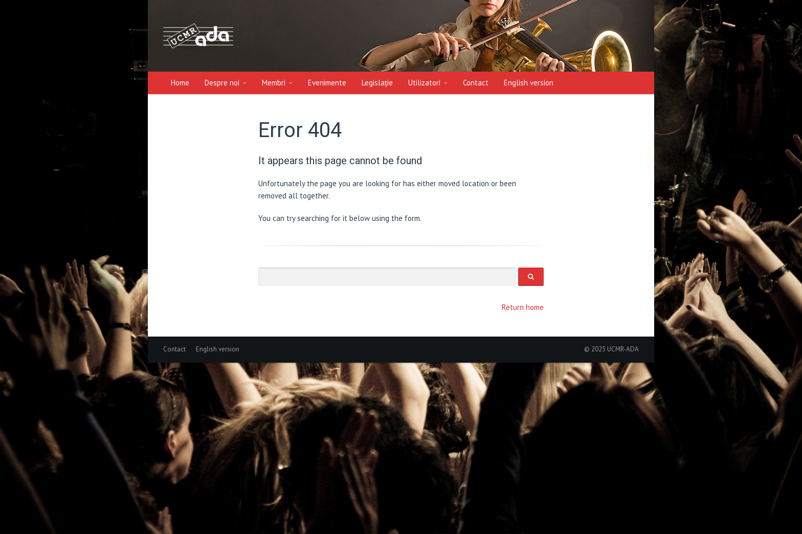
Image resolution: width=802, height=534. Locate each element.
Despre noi (222, 82)
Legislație (377, 82)
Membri (273, 82)
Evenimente (327, 82)
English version (528, 82)
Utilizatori (424, 82)
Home (180, 82)
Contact (475, 82)
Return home (523, 307)
